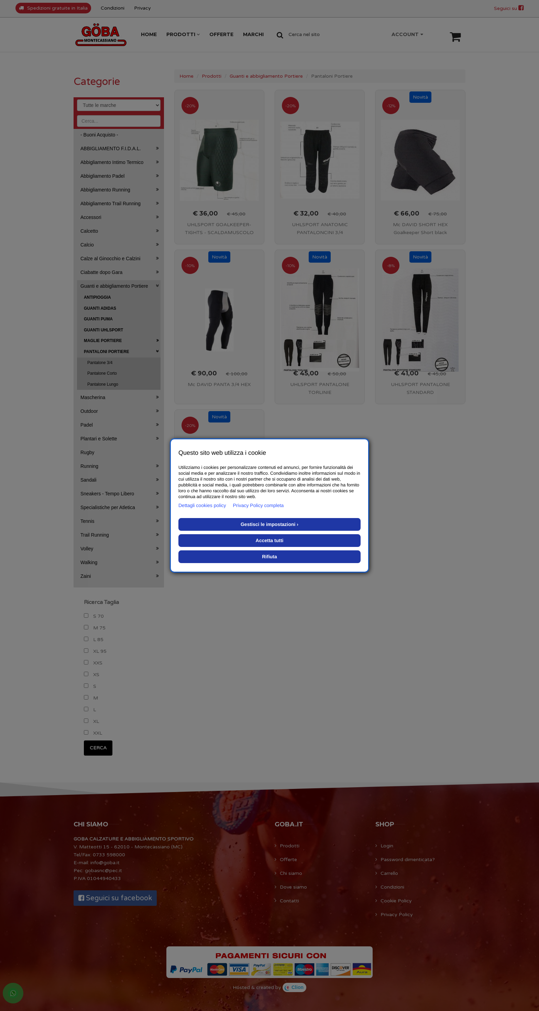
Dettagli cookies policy (202, 505)
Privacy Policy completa (258, 505)
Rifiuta (269, 556)
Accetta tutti (270, 540)
